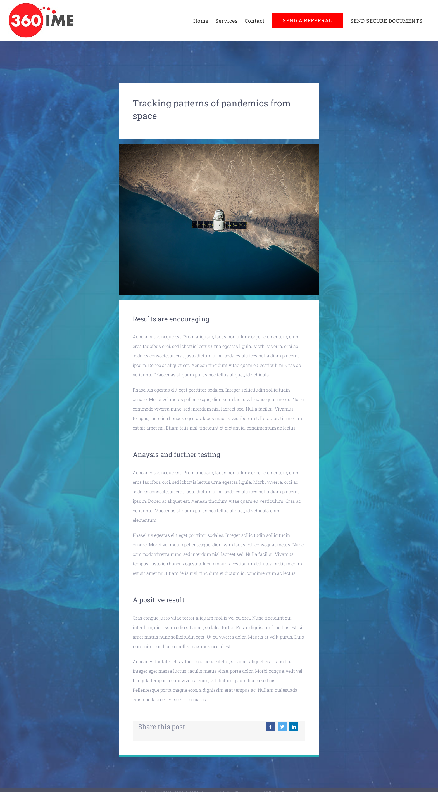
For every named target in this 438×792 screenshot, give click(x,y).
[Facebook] (270, 727)
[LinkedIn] (294, 727)
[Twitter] (282, 727)
